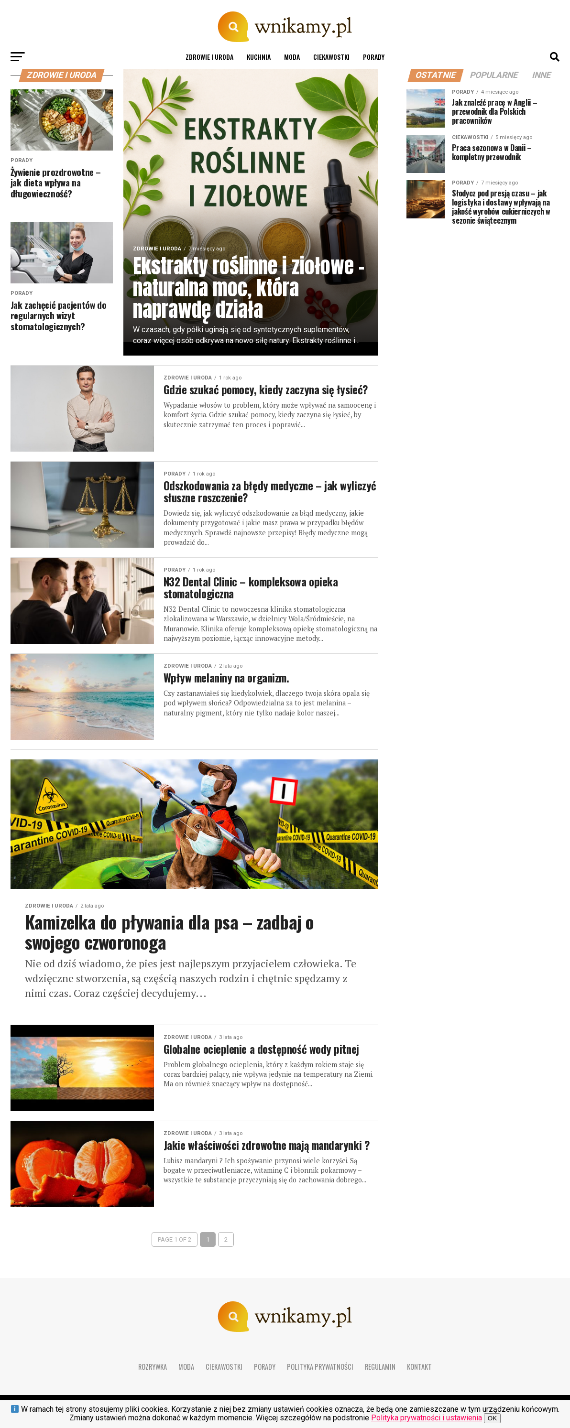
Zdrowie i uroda (209, 57)
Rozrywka (152, 1371)
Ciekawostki (331, 57)
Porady (373, 57)
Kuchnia (259, 57)
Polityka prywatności (320, 1371)
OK (492, 1418)
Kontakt (419, 1371)
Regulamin (380, 1371)
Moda (292, 57)
